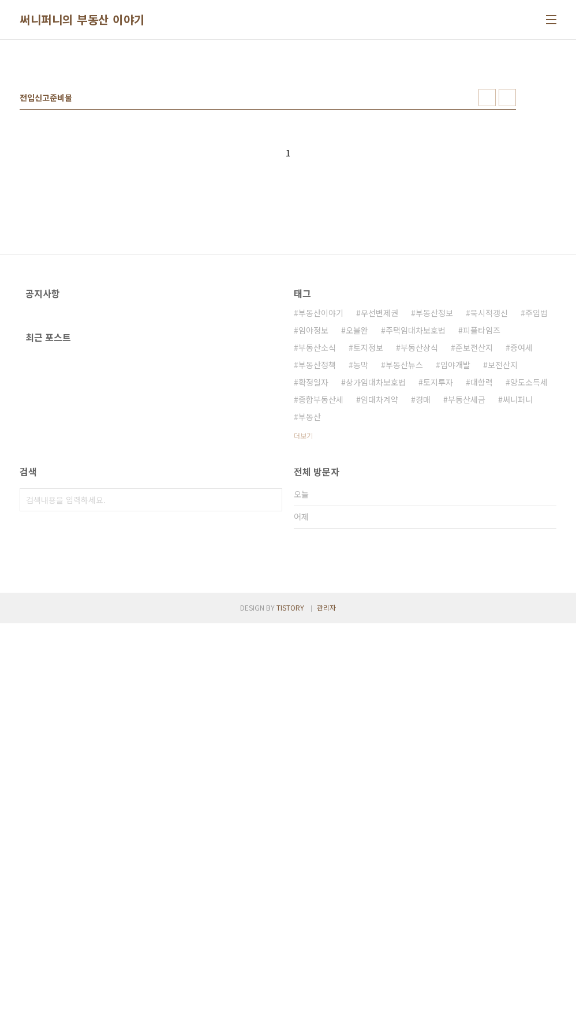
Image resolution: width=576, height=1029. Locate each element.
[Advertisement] (288, 138)
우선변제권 (379, 474)
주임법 (536, 474)
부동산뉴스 (404, 526)
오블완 (357, 491)
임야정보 (313, 491)
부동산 (309, 578)
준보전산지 (474, 509)
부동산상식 (419, 509)
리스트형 (507, 259)
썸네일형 (487, 259)
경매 (423, 561)
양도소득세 (529, 543)
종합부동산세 (320, 561)
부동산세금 (466, 561)
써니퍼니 (518, 561)
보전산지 (503, 526)
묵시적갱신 (489, 474)
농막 (360, 526)
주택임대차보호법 (416, 491)
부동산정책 (317, 526)
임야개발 (455, 526)
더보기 (303, 597)
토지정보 (368, 509)
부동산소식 (317, 509)
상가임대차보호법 (376, 543)
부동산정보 (434, 474)
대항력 (481, 543)
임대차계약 (379, 561)
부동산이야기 (320, 474)
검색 (271, 744)
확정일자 (313, 543)
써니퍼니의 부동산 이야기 (82, 20)
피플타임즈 (481, 491)
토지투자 (438, 543)
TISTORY (290, 1013)
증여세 (521, 509)
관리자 (326, 1013)
